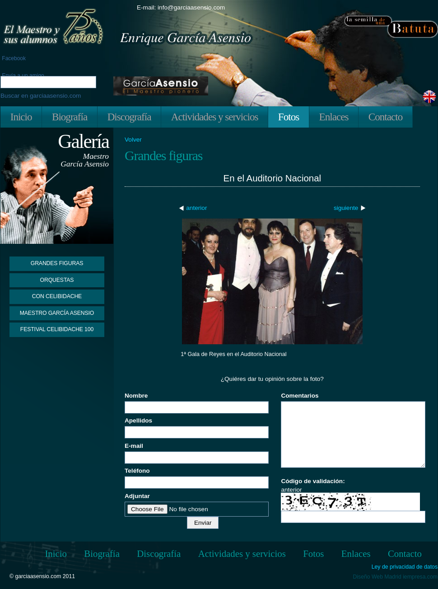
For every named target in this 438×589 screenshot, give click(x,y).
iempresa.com (420, 577)
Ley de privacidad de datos (405, 567)
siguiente (346, 207)
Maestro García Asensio (57, 313)
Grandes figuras (57, 263)
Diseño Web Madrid (377, 577)
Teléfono (137, 470)
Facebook (13, 58)
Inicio (21, 117)
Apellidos (138, 420)
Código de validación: (313, 481)
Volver (133, 140)
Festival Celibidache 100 (56, 329)
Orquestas (57, 280)
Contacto (385, 117)
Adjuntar (137, 496)
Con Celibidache (57, 296)
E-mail (134, 445)
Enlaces (334, 117)
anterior (196, 207)
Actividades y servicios (214, 117)
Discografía (129, 117)
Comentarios (299, 395)
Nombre (136, 395)
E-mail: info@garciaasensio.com (181, 7)
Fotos (288, 117)
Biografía (69, 117)
